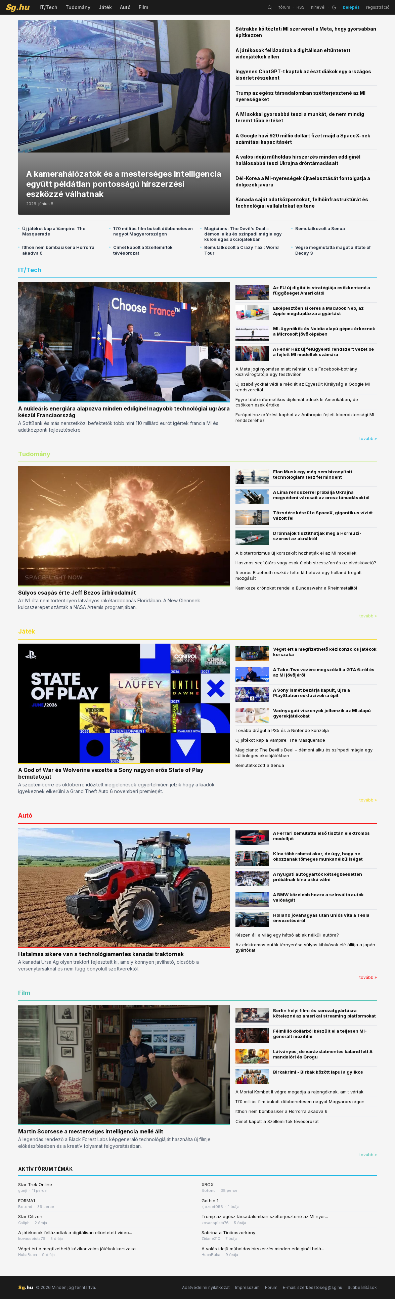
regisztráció (378, 7)
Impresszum (247, 1287)
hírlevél (318, 7)
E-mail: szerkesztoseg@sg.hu (312, 1287)
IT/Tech (48, 7)
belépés (351, 7)
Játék (105, 7)
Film (143, 7)
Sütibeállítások (362, 1287)
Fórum (271, 1287)
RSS (301, 7)
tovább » (368, 438)
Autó (125, 7)
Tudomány (77, 7)
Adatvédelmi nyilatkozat (206, 1287)
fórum (284, 7)
